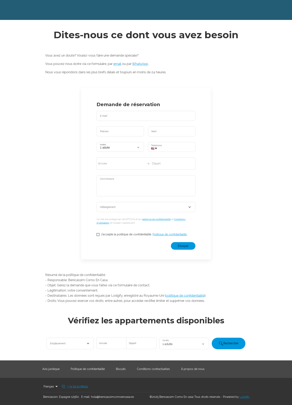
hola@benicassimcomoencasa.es (112, 396)
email (117, 64)
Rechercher (228, 343)
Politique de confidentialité (88, 369)
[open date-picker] (146, 163)
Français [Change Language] (51, 386)
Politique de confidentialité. (170, 234)
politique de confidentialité (156, 219)
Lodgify (245, 396)
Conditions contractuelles (153, 369)
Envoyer (183, 246)
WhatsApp (140, 64)
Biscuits (121, 369)
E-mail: (85, 396)
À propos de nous (193, 369)
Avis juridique (51, 369)
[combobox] (146, 207)
